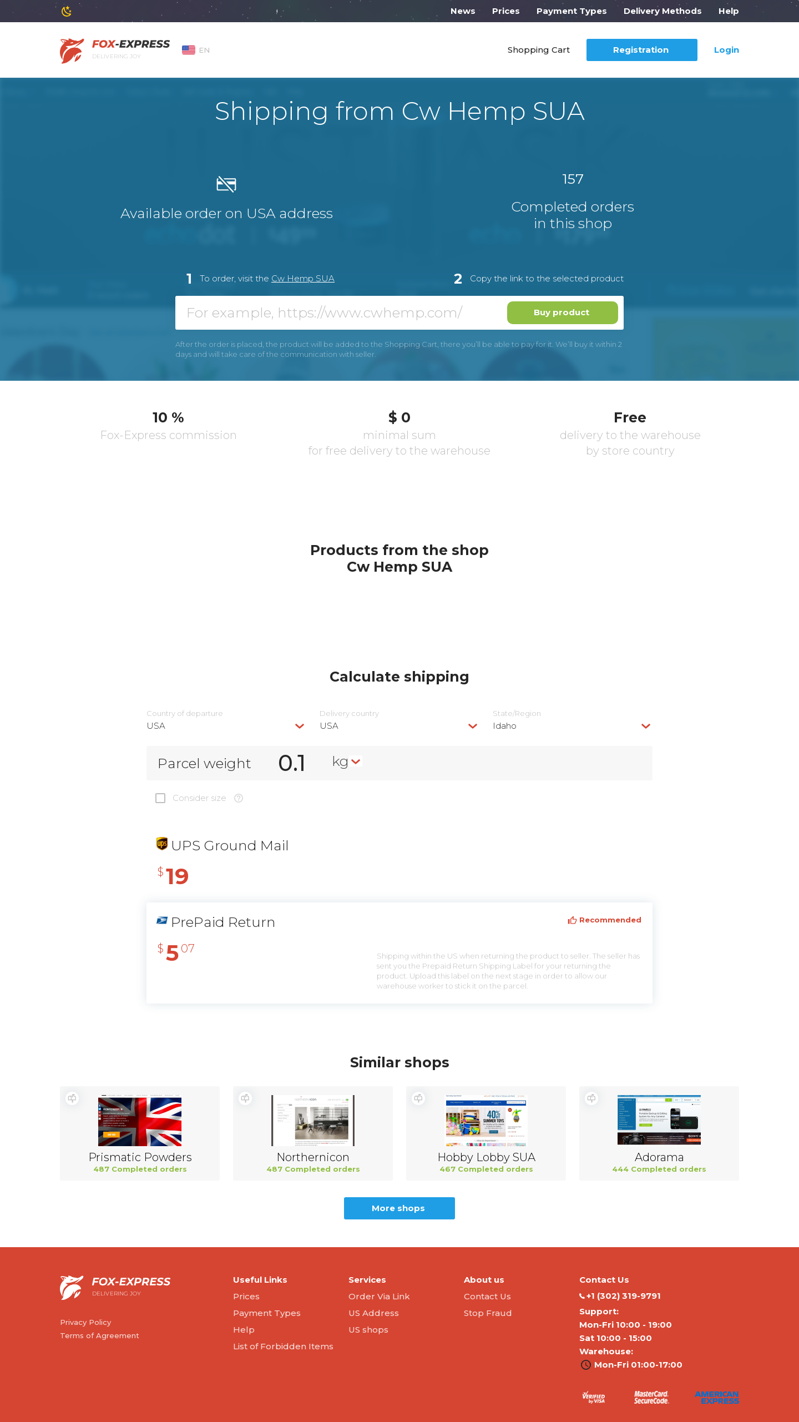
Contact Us (487, 1296)
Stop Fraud (488, 1313)
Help (729, 11)
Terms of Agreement (99, 1335)
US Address (373, 1313)
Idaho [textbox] (505, 725)
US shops (368, 1329)
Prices (506, 11)
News (463, 11)
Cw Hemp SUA (303, 278)
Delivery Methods (663, 11)
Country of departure (184, 713)
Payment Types (572, 11)
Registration (641, 49)
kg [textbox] (340, 761)
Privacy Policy (85, 1322)
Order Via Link (379, 1296)
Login (726, 49)
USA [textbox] (155, 725)
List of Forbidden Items (283, 1346)
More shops (398, 1208)
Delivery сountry (349, 713)
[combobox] (226, 725)
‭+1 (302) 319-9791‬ (620, 1296)
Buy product (561, 312)
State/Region (517, 713)
